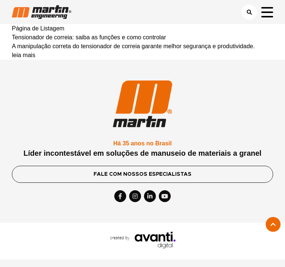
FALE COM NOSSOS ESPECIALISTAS (142, 174)
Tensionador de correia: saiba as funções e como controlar (89, 37)
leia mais (23, 55)
